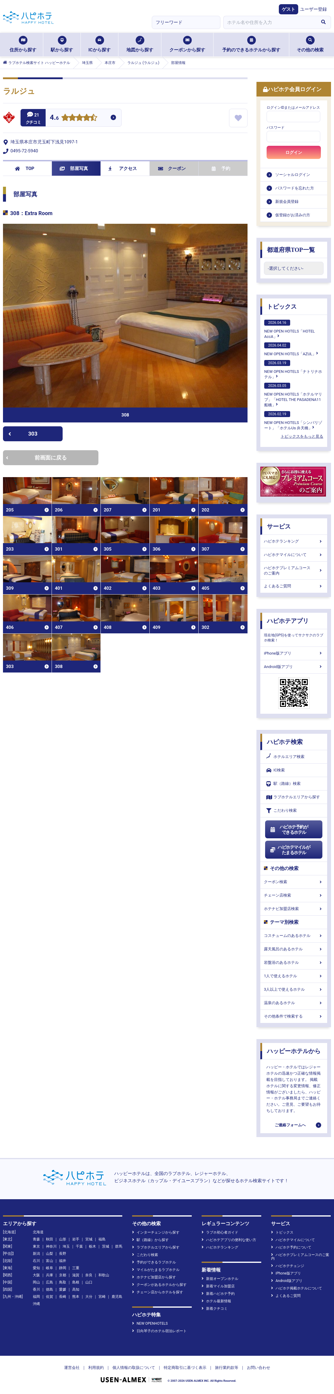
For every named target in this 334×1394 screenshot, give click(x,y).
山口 (88, 1282)
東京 (36, 1246)
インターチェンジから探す (156, 1232)
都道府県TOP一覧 (291, 249)
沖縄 (36, 1304)
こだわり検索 (281, 810)
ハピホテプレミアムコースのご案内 (294, 570)
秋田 (49, 1239)
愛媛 (62, 1289)
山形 (62, 1239)
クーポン (172, 168)
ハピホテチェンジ (287, 1266)
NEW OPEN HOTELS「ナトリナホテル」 (293, 369)
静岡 (62, 1268)
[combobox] (269, 22)
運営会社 (72, 1367)
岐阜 (49, 1268)
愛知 (36, 1268)
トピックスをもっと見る (302, 436)
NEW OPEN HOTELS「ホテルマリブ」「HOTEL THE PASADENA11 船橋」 (293, 395)
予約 (221, 168)
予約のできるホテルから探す (251, 44)
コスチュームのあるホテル (294, 935)
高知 (75, 1289)
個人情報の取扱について (133, 1367)
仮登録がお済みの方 (292, 215)
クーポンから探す (187, 44)
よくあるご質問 (294, 586)
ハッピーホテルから (294, 1051)
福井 (62, 1261)
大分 (88, 1297)
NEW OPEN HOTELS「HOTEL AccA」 (289, 329)
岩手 (75, 1239)
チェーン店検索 (294, 895)
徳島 (49, 1289)
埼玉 (66, 1246)
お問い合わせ (258, 1367)
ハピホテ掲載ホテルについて (296, 1288)
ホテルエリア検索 (285, 756)
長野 (62, 1253)
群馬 (118, 1246)
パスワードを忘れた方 (294, 188)
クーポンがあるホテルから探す (159, 1285)
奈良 (88, 1275)
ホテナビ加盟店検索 (294, 908)
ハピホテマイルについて (294, 554)
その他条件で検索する (294, 1016)
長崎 (62, 1297)
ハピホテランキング (294, 541)
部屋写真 (74, 168)
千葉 (79, 1246)
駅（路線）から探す (150, 1240)
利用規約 (96, 1367)
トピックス (282, 306)
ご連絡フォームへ (290, 1125)
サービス (279, 526)
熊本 (75, 1297)
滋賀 (75, 1275)
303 (22, 434)
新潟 (36, 1253)
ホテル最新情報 (216, 1301)
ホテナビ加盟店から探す (154, 1277)
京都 (62, 1275)
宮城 (88, 1239)
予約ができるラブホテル (154, 1262)
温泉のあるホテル (294, 1003)
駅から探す (62, 44)
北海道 (38, 1232)
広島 (49, 1282)
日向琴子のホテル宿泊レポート (159, 1331)
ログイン (293, 152)
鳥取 (62, 1282)
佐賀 (49, 1297)
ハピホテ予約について (291, 1247)
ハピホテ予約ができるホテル (289, 829)
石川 (36, 1261)
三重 (75, 1268)
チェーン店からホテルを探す (157, 1292)
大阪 (36, 1275)
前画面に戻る (36, 457)
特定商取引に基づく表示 (185, 1367)
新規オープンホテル (220, 1279)
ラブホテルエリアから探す (293, 797)
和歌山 (103, 1275)
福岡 (36, 1297)
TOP (24, 168)
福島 (102, 1239)
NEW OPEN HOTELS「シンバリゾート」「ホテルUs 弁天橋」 (293, 420)
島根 (75, 1282)
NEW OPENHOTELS (150, 1323)
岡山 (36, 1282)
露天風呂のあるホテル (294, 949)
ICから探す (99, 44)
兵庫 (49, 1275)
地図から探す (139, 44)
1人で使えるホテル (294, 976)
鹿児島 (117, 1297)
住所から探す (23, 44)
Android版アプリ (294, 666)
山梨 (49, 1253)
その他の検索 (310, 44)
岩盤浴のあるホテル (294, 962)
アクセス (123, 168)
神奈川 (51, 1246)
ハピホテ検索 (285, 742)
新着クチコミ (215, 1308)
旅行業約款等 (226, 1367)
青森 (36, 1239)
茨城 (105, 1246)
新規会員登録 (287, 201)
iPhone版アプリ (294, 653)
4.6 (54, 118)
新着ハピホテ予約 (218, 1294)
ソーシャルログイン (292, 174)
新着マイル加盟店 (218, 1286)
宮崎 (102, 1297)
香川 (36, 1289)
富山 (49, 1261)
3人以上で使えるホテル (294, 989)
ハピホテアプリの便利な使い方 (229, 1240)
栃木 (92, 1246)
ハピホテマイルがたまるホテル (290, 850)
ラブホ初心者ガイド (220, 1232)
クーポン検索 (294, 882)
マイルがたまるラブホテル (156, 1270)
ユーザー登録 (313, 9)
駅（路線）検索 (283, 783)
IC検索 (275, 770)
